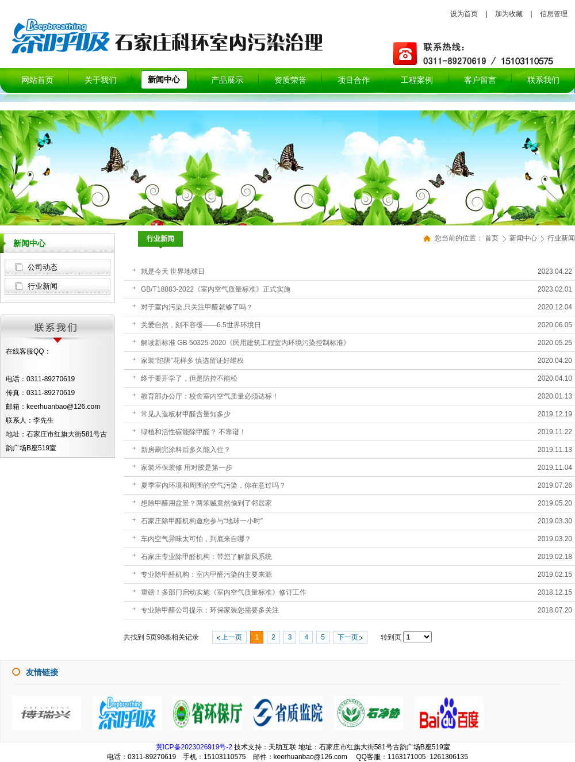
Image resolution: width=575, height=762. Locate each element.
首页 (492, 238)
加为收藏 (509, 14)
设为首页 (464, 14)
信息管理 (554, 14)
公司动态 (42, 267)
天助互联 (282, 747)
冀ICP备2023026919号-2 (194, 747)
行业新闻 (42, 286)
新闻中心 (524, 238)
